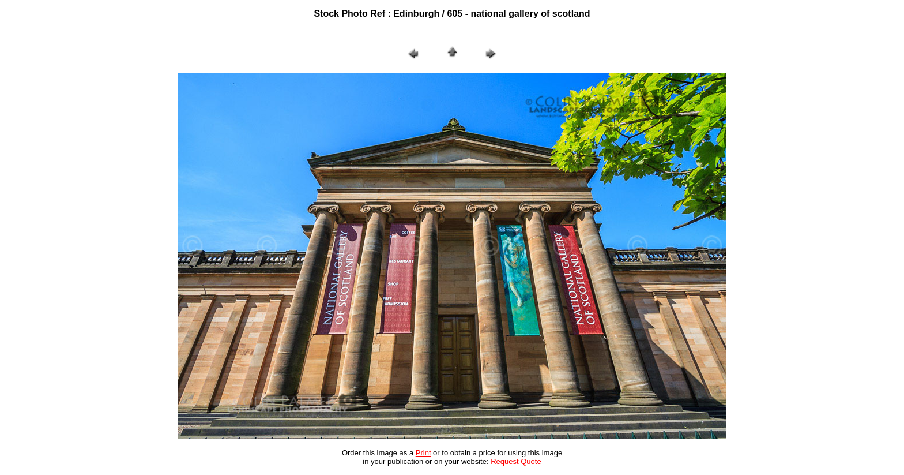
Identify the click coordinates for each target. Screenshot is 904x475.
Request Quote (516, 461)
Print (423, 452)
